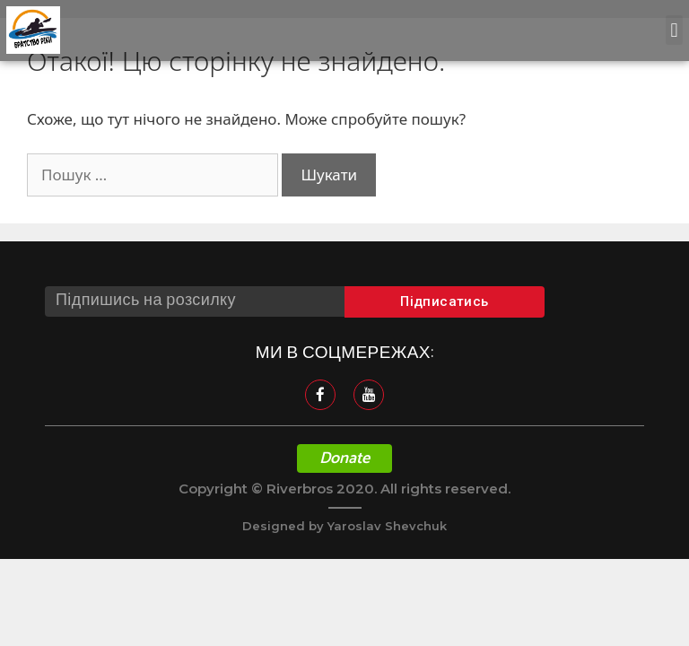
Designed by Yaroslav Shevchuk (344, 526)
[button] (674, 30)
